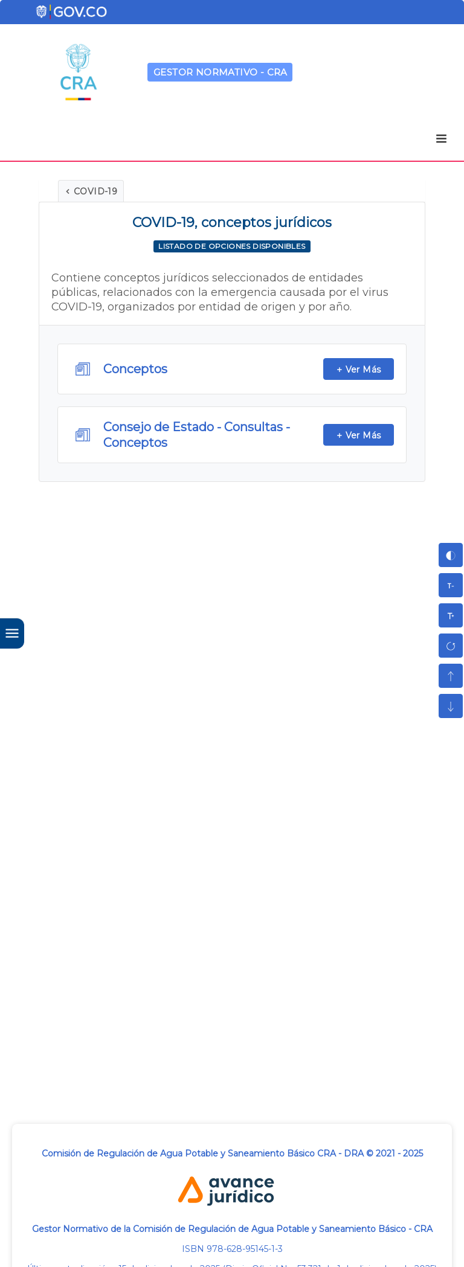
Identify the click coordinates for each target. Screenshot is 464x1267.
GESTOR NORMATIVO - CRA (220, 72)
